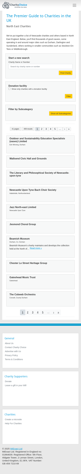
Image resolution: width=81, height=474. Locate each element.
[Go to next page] (64, 129)
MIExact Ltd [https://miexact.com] (16, 448)
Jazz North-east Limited (22, 207)
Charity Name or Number (19, 62)
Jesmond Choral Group (22, 224)
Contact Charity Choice (15, 347)
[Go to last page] (69, 129)
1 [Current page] (37, 129)
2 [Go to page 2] (41, 129)
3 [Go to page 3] (46, 129)
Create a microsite (13, 419)
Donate (8, 381)
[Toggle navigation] (74, 5)
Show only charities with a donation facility (29, 89)
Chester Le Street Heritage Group (28, 263)
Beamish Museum (19, 238)
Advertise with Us (13, 351)
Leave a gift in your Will (15, 385)
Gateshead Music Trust (22, 277)
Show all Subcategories (61, 113)
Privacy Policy (11, 355)
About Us (9, 343)
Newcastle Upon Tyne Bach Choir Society (32, 190)
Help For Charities (13, 423)
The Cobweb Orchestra (22, 294)
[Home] (15, 5)
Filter (68, 96)
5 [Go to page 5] (55, 129)
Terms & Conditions (14, 359)
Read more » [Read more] (36, 248)
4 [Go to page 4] (50, 129)
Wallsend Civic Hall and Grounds (28, 158)
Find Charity (65, 73)
